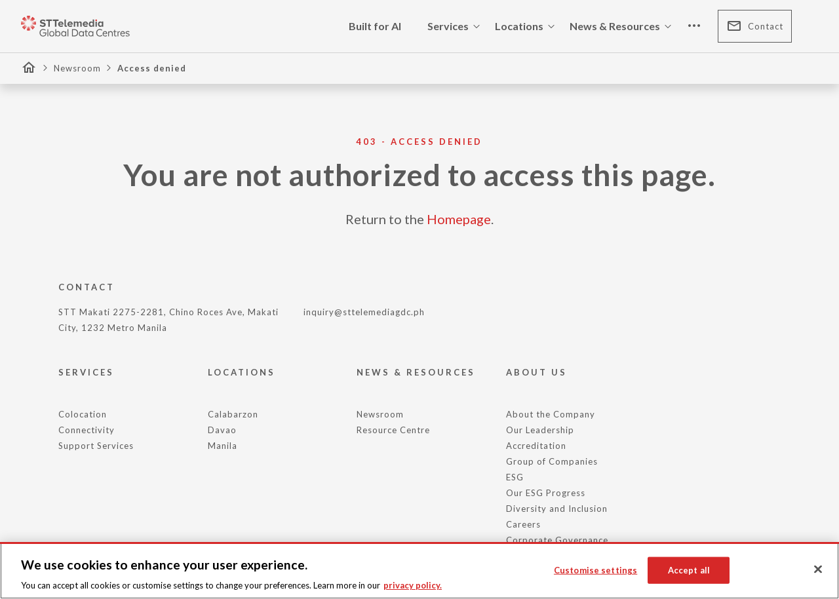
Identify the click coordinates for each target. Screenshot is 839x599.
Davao (222, 430)
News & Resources (623, 26)
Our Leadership (540, 430)
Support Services (96, 445)
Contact (754, 26)
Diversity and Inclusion (557, 508)
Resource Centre (393, 430)
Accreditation (536, 445)
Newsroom (77, 68)
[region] (419, 570)
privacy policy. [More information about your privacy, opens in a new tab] (412, 585)
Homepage (459, 219)
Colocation (82, 414)
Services (455, 26)
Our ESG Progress (545, 493)
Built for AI (375, 26)
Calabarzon (233, 414)
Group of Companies (552, 461)
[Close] (818, 569)
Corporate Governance (557, 540)
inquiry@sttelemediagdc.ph (364, 312)
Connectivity (86, 430)
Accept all (689, 569)
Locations (527, 26)
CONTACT (86, 287)
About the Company (550, 414)
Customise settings (595, 569)
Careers (523, 524)
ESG (515, 477)
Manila (222, 445)
